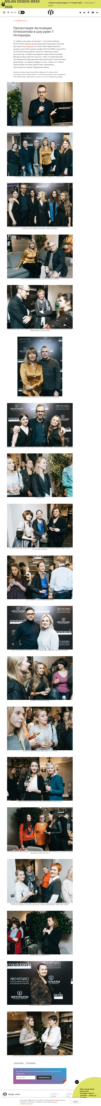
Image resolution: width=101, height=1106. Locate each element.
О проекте (54, 1094)
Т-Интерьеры (31, 1063)
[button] (77, 1082)
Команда (53, 1096)
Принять (75, 1102)
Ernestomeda (29, 46)
